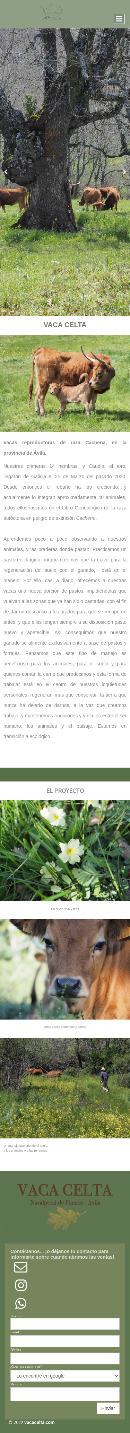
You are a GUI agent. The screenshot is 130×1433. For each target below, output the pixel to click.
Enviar (108, 1408)
